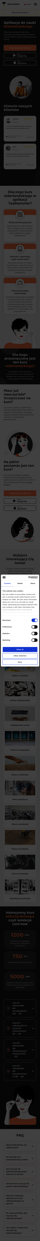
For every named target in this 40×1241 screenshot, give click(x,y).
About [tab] (32, 583)
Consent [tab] (7, 583)
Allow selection (20, 656)
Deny (20, 662)
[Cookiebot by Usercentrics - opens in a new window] (28, 577)
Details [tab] (20, 583)
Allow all (20, 649)
